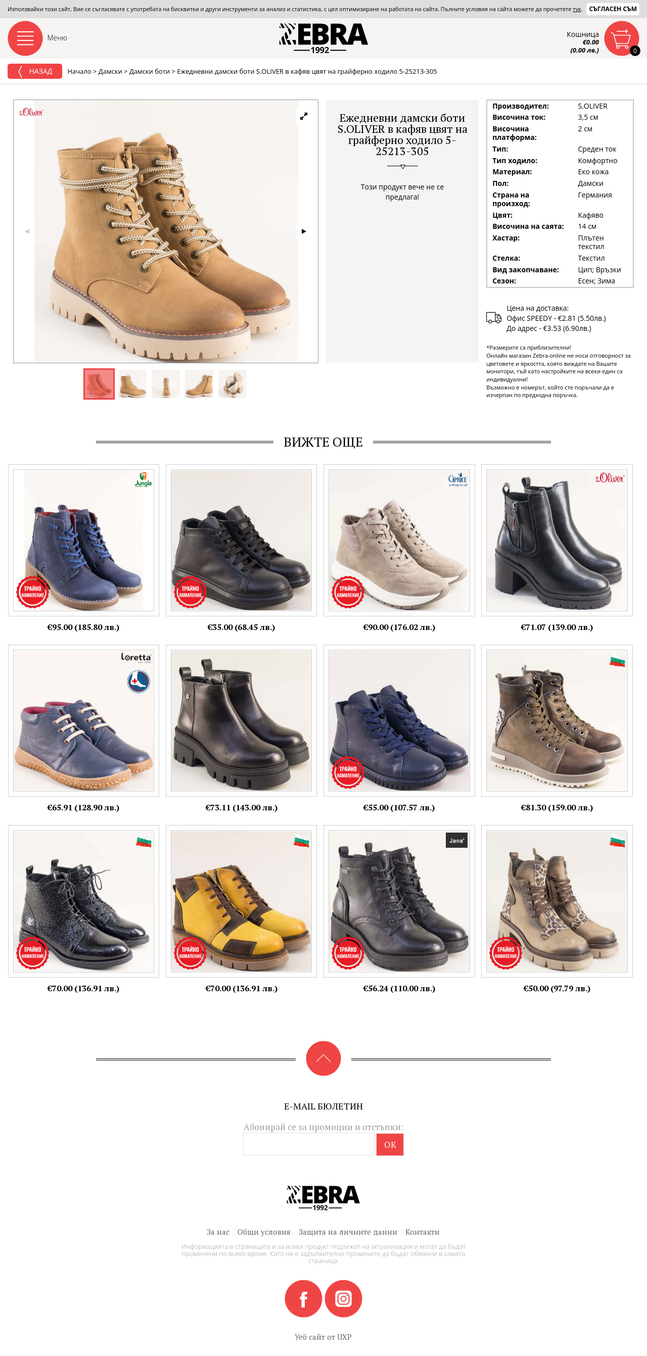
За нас (218, 1232)
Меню (58, 37)
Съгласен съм (613, 9)
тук (577, 9)
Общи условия (264, 1232)
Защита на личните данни (348, 1232)
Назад (35, 71)
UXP (344, 1337)
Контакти (422, 1232)
